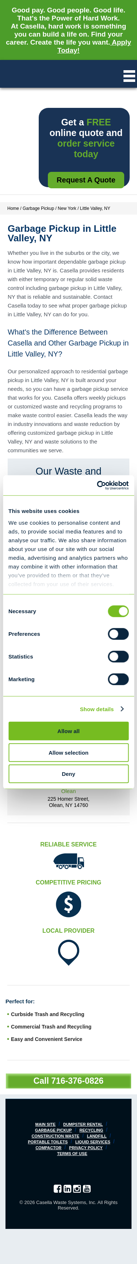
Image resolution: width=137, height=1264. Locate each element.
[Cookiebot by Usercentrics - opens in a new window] (97, 485)
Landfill (97, 1136)
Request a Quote (86, 180)
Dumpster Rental (83, 1124)
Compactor (48, 1148)
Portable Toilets (48, 1142)
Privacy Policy (86, 1148)
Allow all (68, 731)
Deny (68, 774)
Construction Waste (55, 1136)
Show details (97, 709)
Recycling (91, 1130)
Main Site (45, 1124)
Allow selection (68, 752)
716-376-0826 (77, 1081)
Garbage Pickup (53, 1130)
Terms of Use (72, 1153)
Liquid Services (92, 1142)
